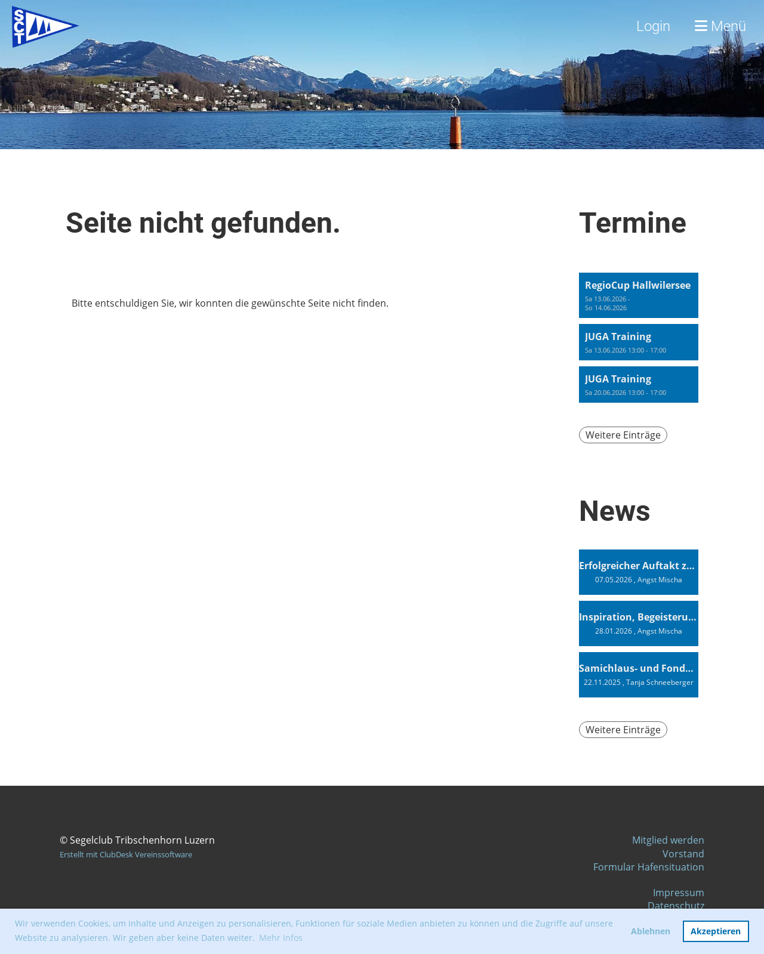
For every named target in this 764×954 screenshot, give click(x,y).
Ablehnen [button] (650, 931)
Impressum (678, 892)
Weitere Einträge (623, 435)
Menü (720, 26)
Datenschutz (676, 905)
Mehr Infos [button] (281, 937)
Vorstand (683, 853)
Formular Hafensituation (648, 866)
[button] (638, 295)
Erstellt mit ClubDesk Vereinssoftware (126, 854)
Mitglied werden (668, 840)
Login (653, 26)
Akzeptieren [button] (716, 931)
